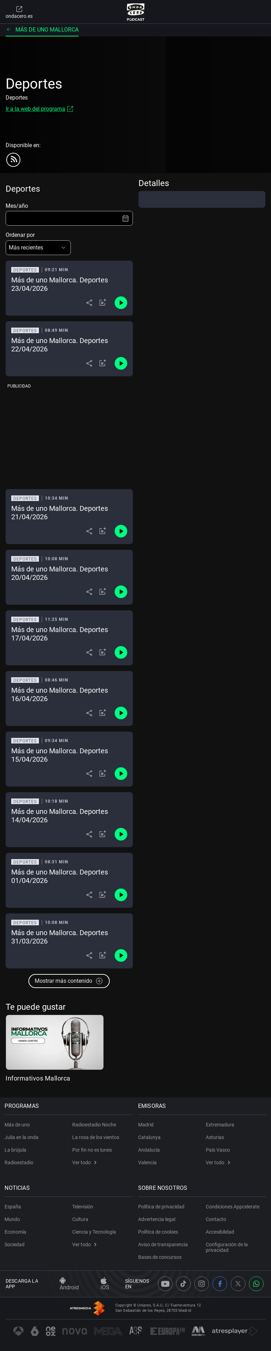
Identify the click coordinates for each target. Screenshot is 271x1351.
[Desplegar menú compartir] (89, 303)
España (14, 1206)
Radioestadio (20, 1162)
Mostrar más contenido (69, 981)
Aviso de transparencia (164, 1244)
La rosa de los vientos (95, 1137)
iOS (105, 1284)
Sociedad (16, 1244)
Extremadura (220, 1124)
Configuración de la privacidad (227, 1247)
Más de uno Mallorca (42, 29)
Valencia (148, 1162)
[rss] (13, 159)
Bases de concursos (161, 1257)
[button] (38, 247)
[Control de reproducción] (121, 302)
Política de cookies (159, 1232)
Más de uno (18, 1124)
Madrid (147, 1124)
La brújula (16, 1150)
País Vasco (218, 1150)
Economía (16, 1232)
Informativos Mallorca (38, 1078)
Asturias (215, 1137)
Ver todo (84, 1162)
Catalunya (150, 1137)
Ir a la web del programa (35, 108)
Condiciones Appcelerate (232, 1206)
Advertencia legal (157, 1219)
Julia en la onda (23, 1137)
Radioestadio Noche (94, 1124)
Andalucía (150, 1150)
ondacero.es (19, 12)
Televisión (82, 1206)
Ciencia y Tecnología (94, 1232)
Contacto (216, 1219)
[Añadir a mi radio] (102, 303)
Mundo (13, 1219)
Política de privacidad (162, 1206)
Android (69, 1284)
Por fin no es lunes (92, 1150)
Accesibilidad (220, 1232)
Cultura (80, 1219)
